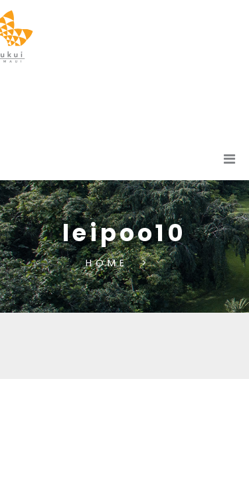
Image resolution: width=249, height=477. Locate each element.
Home (110, 262)
